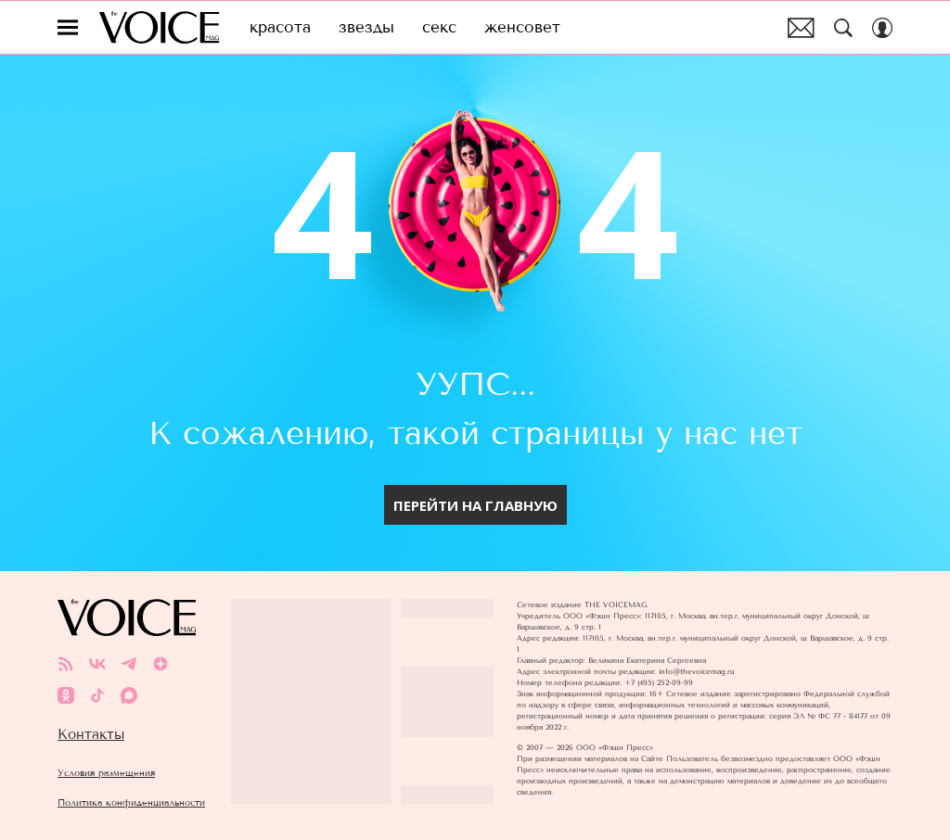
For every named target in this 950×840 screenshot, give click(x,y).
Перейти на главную (475, 505)
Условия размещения (106, 773)
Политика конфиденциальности (131, 802)
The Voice (159, 27)
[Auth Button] (882, 28)
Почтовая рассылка (801, 28)
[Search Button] (843, 28)
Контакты (91, 734)
